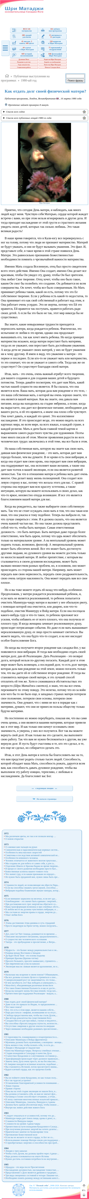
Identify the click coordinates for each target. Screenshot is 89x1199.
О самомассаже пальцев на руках (21, 847)
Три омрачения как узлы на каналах (22, 963)
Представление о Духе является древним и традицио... (31, 1172)
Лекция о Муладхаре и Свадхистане (22, 1047)
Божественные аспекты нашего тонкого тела (26, 871)
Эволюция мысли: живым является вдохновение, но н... (32, 966)
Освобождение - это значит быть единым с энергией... (31, 901)
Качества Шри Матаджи (52, 65)
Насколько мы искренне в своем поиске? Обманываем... (32, 974)
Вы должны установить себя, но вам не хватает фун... (31, 1094)
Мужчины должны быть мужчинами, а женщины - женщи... (34, 1042)
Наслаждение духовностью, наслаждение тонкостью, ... (32, 1170)
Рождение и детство (24, 62)
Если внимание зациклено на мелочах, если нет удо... (31, 898)
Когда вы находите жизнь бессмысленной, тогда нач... (31, 991)
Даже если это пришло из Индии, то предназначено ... (31, 1004)
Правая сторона (12, 1088)
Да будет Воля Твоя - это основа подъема (25, 955)
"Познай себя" (42, 1185)
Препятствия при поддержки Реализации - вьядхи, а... (31, 993)
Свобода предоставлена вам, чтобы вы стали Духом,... (31, 1015)
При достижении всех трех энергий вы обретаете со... (31, 904)
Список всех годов (15, 111)
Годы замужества (24, 65)
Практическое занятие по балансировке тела (26, 1132)
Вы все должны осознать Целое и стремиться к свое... (31, 977)
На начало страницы (44, 799)
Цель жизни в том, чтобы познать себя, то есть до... (30, 1045)
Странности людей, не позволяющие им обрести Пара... (32, 885)
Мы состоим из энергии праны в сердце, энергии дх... (31, 912)
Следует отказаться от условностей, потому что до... (30, 1115)
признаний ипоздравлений (51, 49)
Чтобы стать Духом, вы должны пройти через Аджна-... (32, 1153)
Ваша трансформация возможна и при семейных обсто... (32, 906)
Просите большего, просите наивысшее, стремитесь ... (31, 961)
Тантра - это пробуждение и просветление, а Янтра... (30, 942)
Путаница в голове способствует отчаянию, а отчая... (30, 1096)
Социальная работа (24, 67)
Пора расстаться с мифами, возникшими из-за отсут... (31, 1012)
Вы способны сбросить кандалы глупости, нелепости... (32, 1023)
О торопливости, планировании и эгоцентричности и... (31, 1037)
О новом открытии (14, 839)
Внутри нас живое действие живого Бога (25, 1107)
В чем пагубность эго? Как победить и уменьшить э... (31, 982)
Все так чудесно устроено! (18, 1080)
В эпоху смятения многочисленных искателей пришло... (32, 1099)
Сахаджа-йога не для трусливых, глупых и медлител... (31, 1020)
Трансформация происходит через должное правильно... (32, 1058)
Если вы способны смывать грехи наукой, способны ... (31, 887)
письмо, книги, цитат (23, 42)
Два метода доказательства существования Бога (28, 1018)
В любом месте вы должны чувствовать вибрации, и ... (31, 909)
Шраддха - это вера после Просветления (24, 1167)
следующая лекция (44, 788)
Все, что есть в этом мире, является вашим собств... (30, 1010)
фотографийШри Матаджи (51, 55)
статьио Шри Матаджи (23, 49)
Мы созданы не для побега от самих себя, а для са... (30, 863)
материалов (22, 30)
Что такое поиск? (13, 1007)
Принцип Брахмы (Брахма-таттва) (21, 958)
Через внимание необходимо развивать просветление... (31, 1029)
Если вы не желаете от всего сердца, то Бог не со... (29, 1137)
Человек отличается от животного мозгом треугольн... (31, 860)
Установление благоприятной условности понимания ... (32, 1083)
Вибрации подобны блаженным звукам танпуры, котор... (32, 890)
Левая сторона (12, 1086)
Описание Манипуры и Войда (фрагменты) (26, 1039)
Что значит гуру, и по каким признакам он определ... (30, 874)
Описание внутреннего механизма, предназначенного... (32, 936)
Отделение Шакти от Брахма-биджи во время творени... (32, 866)
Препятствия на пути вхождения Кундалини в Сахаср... (32, 1126)
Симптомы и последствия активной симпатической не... (32, 855)
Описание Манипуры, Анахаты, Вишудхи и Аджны (30, 1102)
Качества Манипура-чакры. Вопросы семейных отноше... (33, 1050)
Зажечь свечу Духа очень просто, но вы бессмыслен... (31, 1061)
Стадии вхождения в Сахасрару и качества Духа (28, 1053)
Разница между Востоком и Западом (22, 953)
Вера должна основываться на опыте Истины (27, 1156)
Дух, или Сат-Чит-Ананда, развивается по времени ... (31, 934)
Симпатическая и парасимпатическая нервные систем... (32, 850)
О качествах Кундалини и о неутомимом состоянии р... (31, 1056)
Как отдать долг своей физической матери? (26, 1001)
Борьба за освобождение (52, 62)
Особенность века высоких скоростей (23, 852)
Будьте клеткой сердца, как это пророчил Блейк (28, 1069)
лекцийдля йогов (21, 36)
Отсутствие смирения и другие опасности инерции (30, 1026)
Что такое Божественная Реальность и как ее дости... (30, 988)
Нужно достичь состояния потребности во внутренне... (32, 1159)
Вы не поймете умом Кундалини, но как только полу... (31, 1077)
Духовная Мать (24, 59)
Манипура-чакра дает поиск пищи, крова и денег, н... (30, 1118)
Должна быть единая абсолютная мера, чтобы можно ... (32, 1104)
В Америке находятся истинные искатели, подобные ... (31, 1064)
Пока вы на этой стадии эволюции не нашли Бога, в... (31, 1091)
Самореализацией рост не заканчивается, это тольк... (30, 980)
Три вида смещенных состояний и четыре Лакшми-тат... (32, 1175)
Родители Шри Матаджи (52, 59)
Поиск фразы (75, 80)
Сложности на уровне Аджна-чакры (22, 1123)
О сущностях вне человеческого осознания (26, 939)
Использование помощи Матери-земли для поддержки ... (32, 1140)
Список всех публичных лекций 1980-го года (28, 118)
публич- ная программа (51, 30)
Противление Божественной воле (21, 1134)
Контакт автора (67, 1185)
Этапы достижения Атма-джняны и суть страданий (30, 923)
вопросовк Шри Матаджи (51, 42)
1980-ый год (28, 80)
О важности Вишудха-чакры (19, 1121)
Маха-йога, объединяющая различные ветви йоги (29, 985)
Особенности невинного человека (21, 858)
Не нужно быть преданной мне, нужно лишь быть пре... (32, 877)
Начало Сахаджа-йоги (52, 67)
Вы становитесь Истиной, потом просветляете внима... (31, 1067)
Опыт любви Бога (14, 915)
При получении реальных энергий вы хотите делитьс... (31, 1129)
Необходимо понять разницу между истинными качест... (32, 1178)
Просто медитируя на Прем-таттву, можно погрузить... (31, 926)
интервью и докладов (51, 36)
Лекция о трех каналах (16, 1151)
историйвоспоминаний (22, 55)
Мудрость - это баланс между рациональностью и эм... (31, 950)
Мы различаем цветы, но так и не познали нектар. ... (30, 836)
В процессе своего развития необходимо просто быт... (31, 868)
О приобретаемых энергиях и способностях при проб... (32, 1143)
